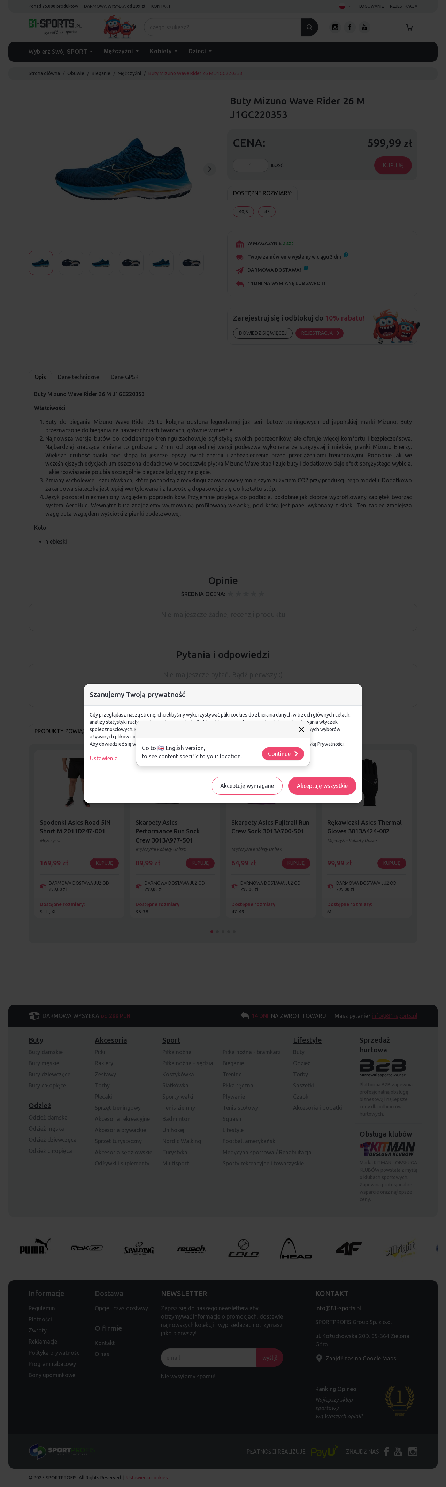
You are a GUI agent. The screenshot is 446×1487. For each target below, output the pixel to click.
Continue (283, 754)
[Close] (301, 729)
